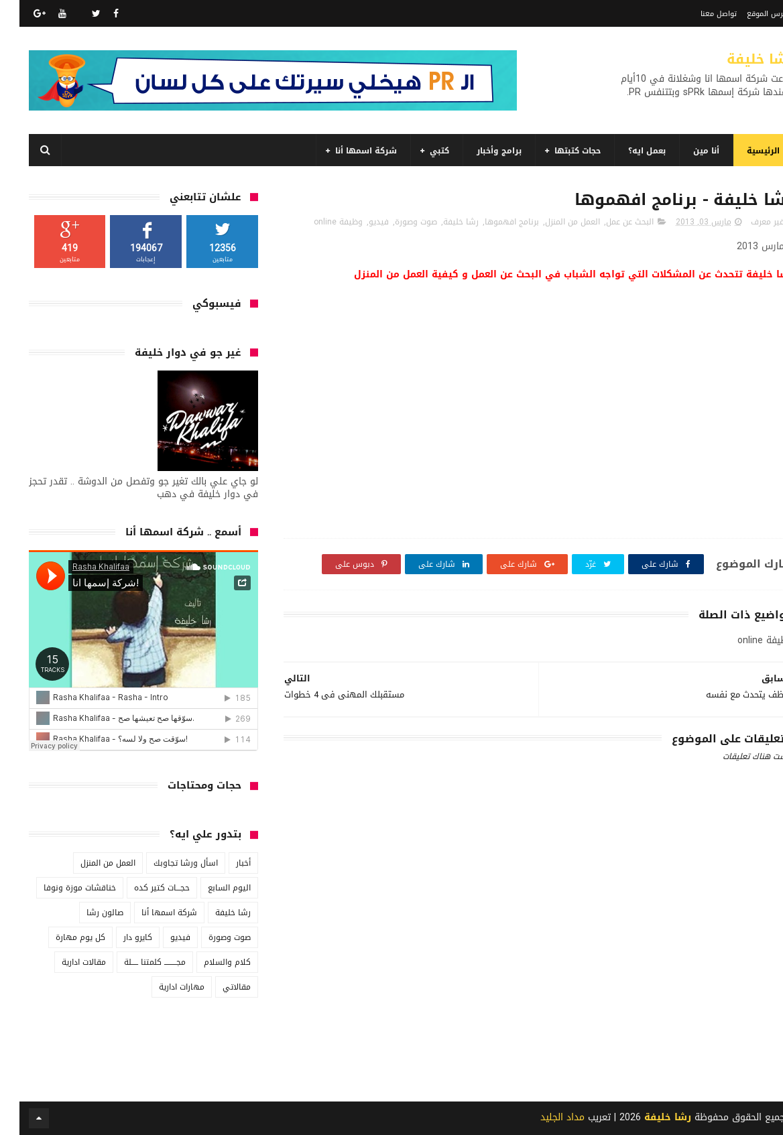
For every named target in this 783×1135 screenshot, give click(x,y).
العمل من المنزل (553, 221)
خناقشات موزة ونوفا (60, 887)
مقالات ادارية (64, 962)
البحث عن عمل (610, 221)
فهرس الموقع (750, 14)
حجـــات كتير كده (142, 887)
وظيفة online (318, 221)
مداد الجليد (543, 1117)
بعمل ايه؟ (627, 150)
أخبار (224, 863)
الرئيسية (743, 150)
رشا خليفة (740, 59)
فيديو (359, 221)
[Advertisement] (519, 1019)
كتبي (420, 150)
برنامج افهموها (492, 221)
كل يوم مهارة (61, 937)
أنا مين (687, 150)
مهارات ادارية (162, 987)
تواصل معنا (699, 14)
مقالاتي (217, 987)
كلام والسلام (207, 962)
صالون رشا (85, 912)
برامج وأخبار (479, 150)
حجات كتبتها (558, 150)
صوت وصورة (396, 221)
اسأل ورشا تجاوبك (166, 863)
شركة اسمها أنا (346, 150)
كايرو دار (118, 937)
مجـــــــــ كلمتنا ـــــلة (135, 962)
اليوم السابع (209, 887)
